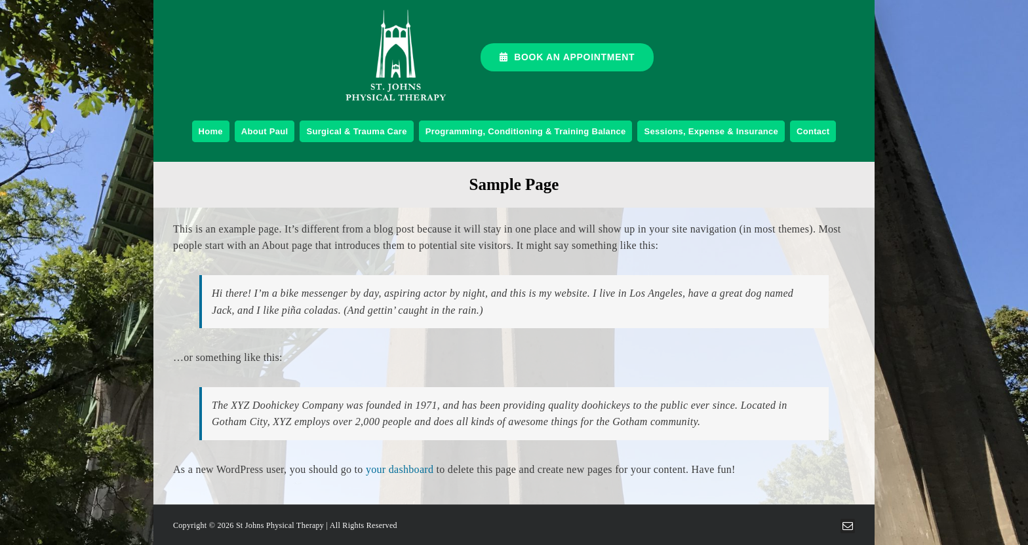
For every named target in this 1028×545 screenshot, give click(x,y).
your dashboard (399, 469)
